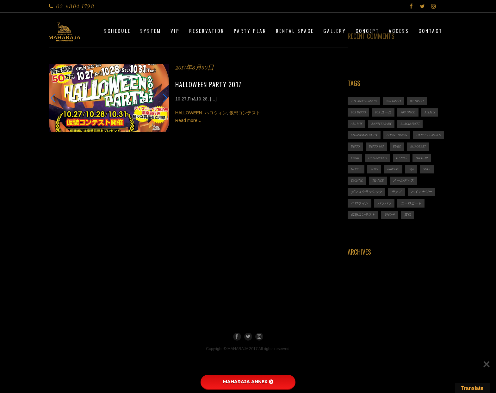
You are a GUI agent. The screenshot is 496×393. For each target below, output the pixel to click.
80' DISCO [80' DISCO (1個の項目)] (417, 101)
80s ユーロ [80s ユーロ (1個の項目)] (383, 112)
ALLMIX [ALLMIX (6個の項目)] (430, 112)
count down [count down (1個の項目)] (397, 135)
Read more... (188, 120)
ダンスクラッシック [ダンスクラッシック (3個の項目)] (366, 192)
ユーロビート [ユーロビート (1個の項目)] (410, 203)
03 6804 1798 (75, 6)
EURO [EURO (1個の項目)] (397, 146)
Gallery (334, 30)
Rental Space (295, 30)
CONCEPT (367, 30)
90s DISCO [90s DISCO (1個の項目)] (407, 112)
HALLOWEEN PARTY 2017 (208, 84)
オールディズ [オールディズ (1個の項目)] (403, 180)
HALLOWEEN (188, 112)
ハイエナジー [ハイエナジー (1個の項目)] (421, 192)
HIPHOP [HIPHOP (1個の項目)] (422, 158)
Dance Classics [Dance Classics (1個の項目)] (428, 135)
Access (399, 30)
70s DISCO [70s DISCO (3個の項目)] (393, 101)
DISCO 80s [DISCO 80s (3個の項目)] (376, 146)
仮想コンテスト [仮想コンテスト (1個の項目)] (363, 215)
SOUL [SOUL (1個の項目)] (427, 169)
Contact (430, 30)
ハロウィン (216, 112)
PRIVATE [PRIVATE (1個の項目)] (393, 169)
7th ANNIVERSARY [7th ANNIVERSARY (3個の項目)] (364, 101)
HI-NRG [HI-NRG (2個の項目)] (401, 158)
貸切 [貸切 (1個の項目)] (407, 215)
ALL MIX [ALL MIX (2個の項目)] (356, 124)
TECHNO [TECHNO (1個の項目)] (357, 180)
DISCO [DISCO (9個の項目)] (355, 146)
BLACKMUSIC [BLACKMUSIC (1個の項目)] (409, 124)
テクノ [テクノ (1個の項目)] (396, 192)
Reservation (206, 30)
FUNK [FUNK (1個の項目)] (355, 158)
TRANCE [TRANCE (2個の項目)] (378, 180)
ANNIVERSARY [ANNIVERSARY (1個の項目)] (381, 124)
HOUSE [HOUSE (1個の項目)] (356, 169)
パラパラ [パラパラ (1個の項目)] (384, 203)
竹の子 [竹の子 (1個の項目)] (389, 215)
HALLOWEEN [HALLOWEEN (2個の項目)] (377, 158)
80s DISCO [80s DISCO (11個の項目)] (358, 112)
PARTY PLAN (250, 30)
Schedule (117, 30)
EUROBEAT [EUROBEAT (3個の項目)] (418, 146)
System (150, 30)
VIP (175, 30)
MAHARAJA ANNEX (248, 381)
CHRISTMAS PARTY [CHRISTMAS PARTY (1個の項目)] (364, 135)
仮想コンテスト (244, 112)
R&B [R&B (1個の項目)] (411, 169)
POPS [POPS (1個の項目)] (374, 169)
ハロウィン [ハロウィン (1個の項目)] (359, 203)
